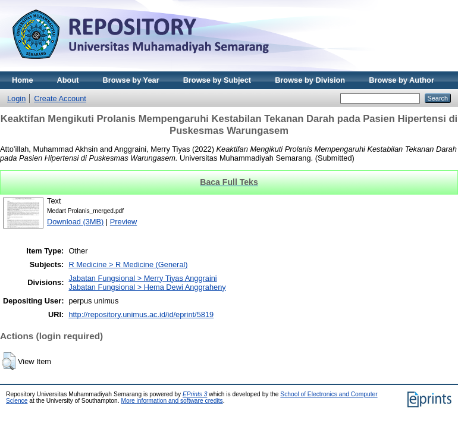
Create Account (60, 98)
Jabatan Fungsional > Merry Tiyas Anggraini (142, 278)
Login (16, 98)
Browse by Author (401, 80)
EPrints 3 (195, 394)
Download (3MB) (75, 221)
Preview (123, 221)
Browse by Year (131, 80)
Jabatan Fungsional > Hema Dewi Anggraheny (146, 287)
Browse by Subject (217, 80)
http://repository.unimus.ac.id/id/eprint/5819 (141, 314)
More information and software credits (171, 400)
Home (22, 80)
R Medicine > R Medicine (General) (127, 264)
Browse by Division (310, 80)
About (68, 80)
